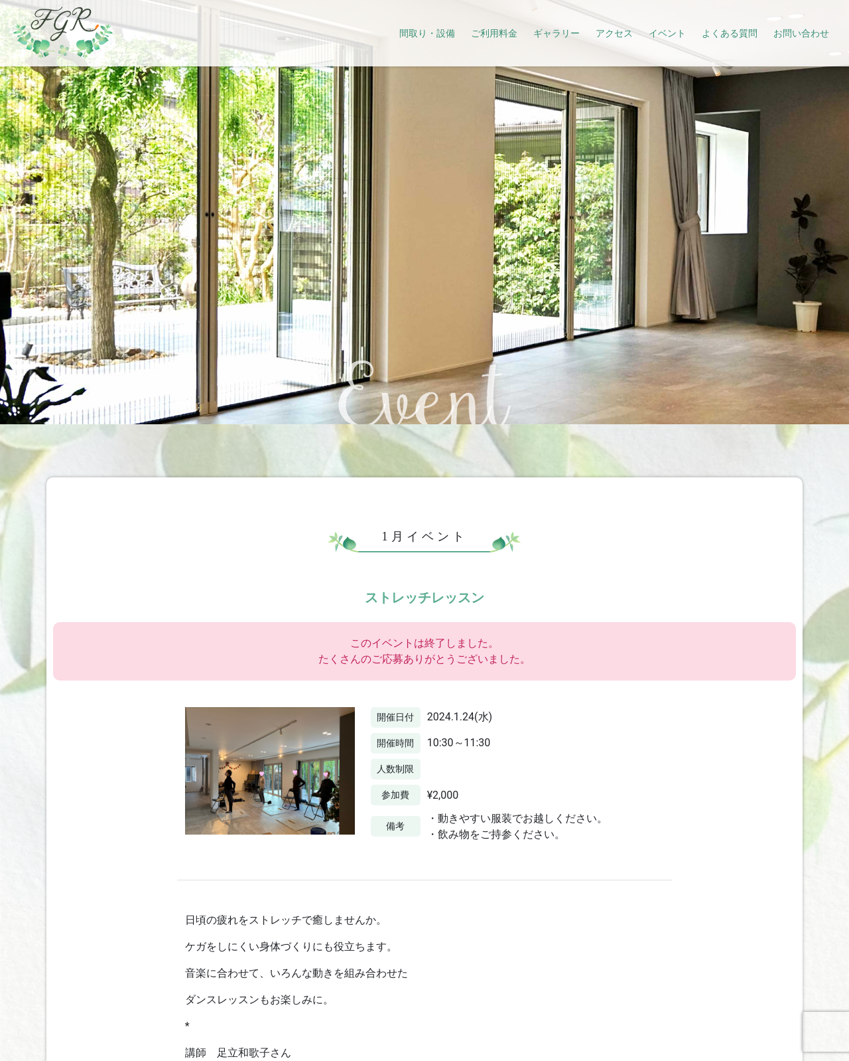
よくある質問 (729, 33)
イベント (667, 33)
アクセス (614, 33)
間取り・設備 (427, 33)
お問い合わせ (801, 33)
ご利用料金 (494, 33)
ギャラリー (556, 33)
